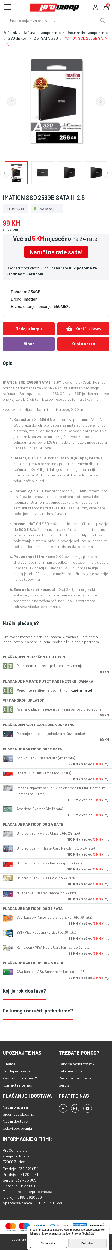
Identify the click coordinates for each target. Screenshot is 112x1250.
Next (100, 101)
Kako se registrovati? (77, 1064)
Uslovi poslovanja (17, 1128)
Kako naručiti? (70, 1071)
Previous (11, 101)
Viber (29, 343)
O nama (9, 1064)
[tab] (56, 623)
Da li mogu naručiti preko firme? (38, 1011)
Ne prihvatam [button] (48, 1243)
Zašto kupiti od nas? (20, 1078)
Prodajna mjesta (16, 1071)
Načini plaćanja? (21, 623)
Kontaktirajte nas (17, 1085)
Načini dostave (15, 1121)
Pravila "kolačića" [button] (83, 1233)
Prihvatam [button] (87, 1243)
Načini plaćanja (15, 1107)
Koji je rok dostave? (24, 991)
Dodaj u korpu (29, 328)
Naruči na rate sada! (56, 251)
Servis (64, 1085)
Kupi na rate (83, 343)
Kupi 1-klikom (83, 329)
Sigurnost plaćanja (18, 1114)
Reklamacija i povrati (76, 1078)
